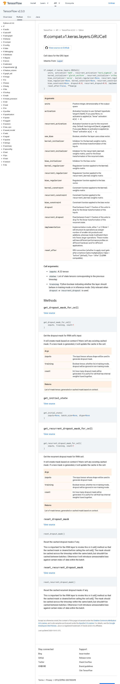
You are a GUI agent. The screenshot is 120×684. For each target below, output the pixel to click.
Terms (41, 680)
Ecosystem (70, 3)
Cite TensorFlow (85, 670)
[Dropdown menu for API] (60, 3)
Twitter (41, 662)
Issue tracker (84, 654)
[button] (17, 26)
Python (81, 30)
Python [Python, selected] (20, 17)
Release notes (85, 658)
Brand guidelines (86, 666)
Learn (42, 3)
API (57, 30)
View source (49, 313)
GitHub (111, 3)
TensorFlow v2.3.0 (14, 11)
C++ (29, 17)
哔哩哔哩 (42, 666)
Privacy (49, 680)
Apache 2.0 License (86, 623)
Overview (7, 17)
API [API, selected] (55, 3)
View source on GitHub (57, 47)
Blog (40, 654)
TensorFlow (48, 30)
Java (38, 17)
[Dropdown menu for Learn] (48, 3)
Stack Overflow (85, 662)
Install (33, 3)
